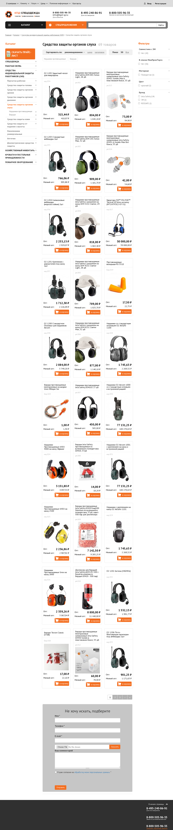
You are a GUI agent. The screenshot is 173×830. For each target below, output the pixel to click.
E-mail (58, 736)
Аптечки (11, 138)
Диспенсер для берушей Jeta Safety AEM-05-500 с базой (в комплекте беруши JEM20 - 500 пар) (87, 573)
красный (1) (146, 85)
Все (127, 52)
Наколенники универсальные (14, 132)
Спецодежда (12, 61)
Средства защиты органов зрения (20, 91)
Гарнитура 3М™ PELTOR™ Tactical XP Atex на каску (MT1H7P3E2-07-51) (118, 202)
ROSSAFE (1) (146, 103)
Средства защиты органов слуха (20, 106)
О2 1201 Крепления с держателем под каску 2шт (54, 263)
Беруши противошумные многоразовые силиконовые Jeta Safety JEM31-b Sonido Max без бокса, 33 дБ (118, 140)
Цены (43, 3)
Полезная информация (59, 3)
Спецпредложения (69, 24)
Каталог (32, 24)
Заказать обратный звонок (156, 828)
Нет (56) (144, 64)
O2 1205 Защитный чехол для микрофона (55, 74)
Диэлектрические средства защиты (20, 144)
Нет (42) (144, 53)
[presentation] (97, 780)
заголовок (99, 52)
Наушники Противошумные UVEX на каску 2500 (55, 508)
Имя (57, 716)
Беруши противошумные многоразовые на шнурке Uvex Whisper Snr (55, 386)
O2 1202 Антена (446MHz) (119, 571)
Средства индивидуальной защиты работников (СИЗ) (42, 35)
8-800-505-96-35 (62, 12)
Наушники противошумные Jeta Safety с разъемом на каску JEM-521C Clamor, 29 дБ (87, 202)
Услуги (33, 3)
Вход (149, 3)
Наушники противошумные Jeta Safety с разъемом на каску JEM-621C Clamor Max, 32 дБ (87, 326)
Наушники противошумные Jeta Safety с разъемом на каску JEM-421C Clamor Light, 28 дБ (87, 264)
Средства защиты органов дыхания (20, 98)
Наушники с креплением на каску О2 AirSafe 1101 (119, 508)
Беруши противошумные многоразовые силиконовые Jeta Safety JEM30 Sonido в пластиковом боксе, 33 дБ (87, 635)
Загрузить (115, 747)
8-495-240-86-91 (91, 13)
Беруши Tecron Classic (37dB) (54, 633)
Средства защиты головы (19, 85)
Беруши (12, 114)
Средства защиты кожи (18, 119)
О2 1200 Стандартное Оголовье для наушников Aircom (55, 325)
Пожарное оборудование (19, 162)
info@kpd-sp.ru (60, 14)
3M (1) (143, 100)
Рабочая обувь (13, 66)
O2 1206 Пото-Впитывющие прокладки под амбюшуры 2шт (118, 634)
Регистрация (160, 3)
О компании (11, 3)
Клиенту (24, 3)
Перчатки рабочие (16, 80)
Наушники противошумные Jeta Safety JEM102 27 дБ (87, 386)
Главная (8, 35)
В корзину (64, 124)
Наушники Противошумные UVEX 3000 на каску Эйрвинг (54, 446)
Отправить (60, 787)
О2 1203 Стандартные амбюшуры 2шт (54, 138)
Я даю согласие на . (83, 772)
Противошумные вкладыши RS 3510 (115, 263)
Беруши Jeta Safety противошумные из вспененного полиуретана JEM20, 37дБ (87, 447)
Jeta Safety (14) (147, 96)
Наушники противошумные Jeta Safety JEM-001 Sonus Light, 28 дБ (87, 74)
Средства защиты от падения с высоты (17, 125)
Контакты (77, 3)
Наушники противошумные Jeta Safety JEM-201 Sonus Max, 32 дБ (87, 138)
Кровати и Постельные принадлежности (17, 156)
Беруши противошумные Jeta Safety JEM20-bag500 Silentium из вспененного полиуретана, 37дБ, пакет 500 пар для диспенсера (87, 510)
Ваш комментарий (64, 750)
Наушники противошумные (20, 111)
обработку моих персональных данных (92, 772)
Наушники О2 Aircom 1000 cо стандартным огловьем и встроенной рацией (118, 386)
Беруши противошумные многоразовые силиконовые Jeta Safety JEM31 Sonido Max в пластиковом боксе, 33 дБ (118, 76)
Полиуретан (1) (147, 75)
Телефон (60, 726)
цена (89, 52)
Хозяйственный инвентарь (20, 150)
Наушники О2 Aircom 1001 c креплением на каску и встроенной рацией (118, 446)
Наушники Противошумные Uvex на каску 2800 (55, 572)
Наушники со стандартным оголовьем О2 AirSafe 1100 (119, 325)
